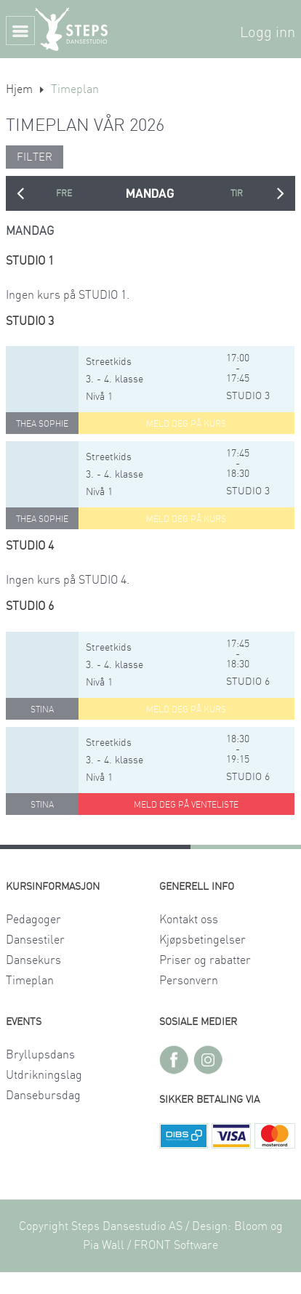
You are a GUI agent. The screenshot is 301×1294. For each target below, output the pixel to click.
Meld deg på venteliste (186, 804)
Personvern (188, 980)
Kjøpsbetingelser (202, 940)
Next (280, 193)
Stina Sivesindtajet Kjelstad (42, 712)
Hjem (19, 89)
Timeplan (30, 980)
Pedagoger (33, 919)
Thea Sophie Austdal (42, 426)
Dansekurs (33, 960)
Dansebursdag (43, 1095)
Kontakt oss (188, 919)
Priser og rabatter (205, 960)
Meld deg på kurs (186, 423)
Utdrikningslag (44, 1075)
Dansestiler (35, 940)
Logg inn (267, 32)
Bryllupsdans (40, 1055)
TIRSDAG (236, 193)
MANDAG (150, 193)
